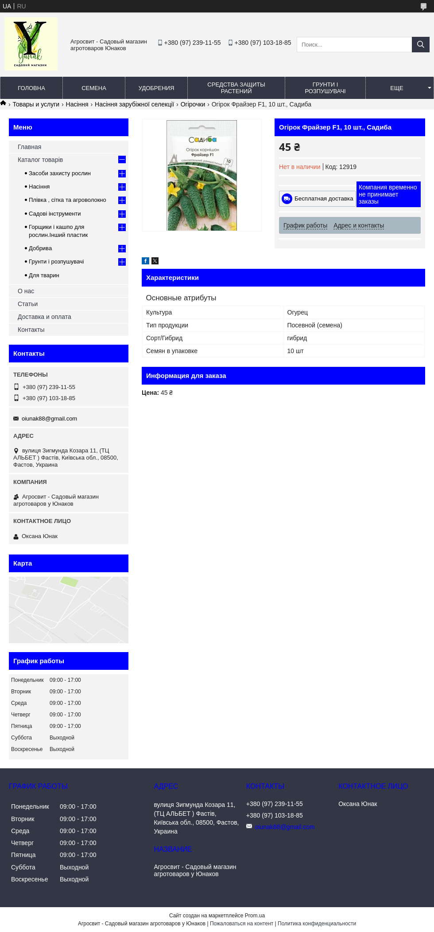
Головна (31, 88)
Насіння (77, 104)
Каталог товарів (40, 159)
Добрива (40, 248)
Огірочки (193, 104)
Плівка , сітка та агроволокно (67, 200)
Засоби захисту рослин (60, 173)
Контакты (31, 329)
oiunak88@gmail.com (49, 418)
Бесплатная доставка (323, 198)
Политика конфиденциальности (317, 923)
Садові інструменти (55, 213)
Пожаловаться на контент (241, 923)
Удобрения (156, 88)
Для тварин (44, 275)
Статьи (28, 303)
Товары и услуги (35, 104)
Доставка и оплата (44, 316)
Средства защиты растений (236, 87)
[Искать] (421, 44)
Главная (29, 146)
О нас (26, 291)
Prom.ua (255, 915)
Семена (93, 88)
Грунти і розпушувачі (325, 87)
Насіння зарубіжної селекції (134, 104)
